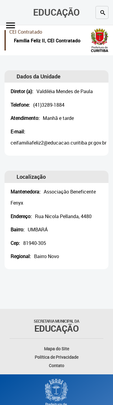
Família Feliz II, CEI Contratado (47, 41)
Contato (56, 365)
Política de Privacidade (56, 357)
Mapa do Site (56, 349)
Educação (56, 12)
